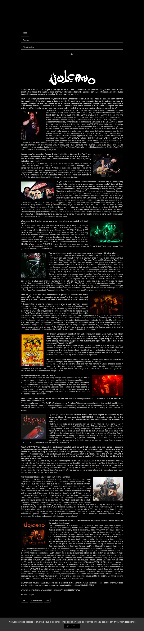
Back (25, 600)
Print (47, 600)
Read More (131, 622)
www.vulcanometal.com (30, 590)
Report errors (36, 600)
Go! (72, 54)
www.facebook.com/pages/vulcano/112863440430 (60, 590)
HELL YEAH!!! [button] (72, 626)
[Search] (72, 40)
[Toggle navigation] (25, 34)
